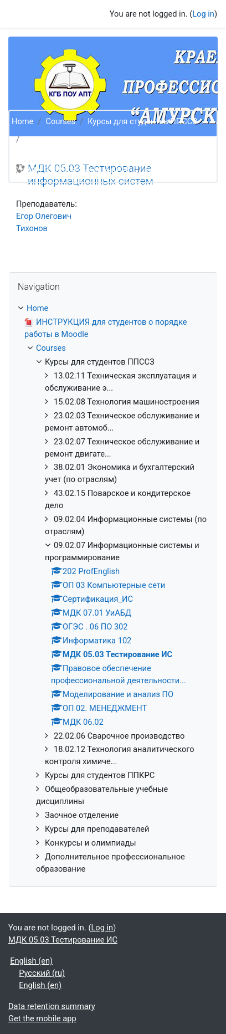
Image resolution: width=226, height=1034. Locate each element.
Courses (60, 121)
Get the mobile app (42, 1018)
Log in (203, 14)
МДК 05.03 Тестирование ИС (78, 170)
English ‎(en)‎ (31, 961)
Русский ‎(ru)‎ (42, 973)
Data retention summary (51, 1006)
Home (22, 121)
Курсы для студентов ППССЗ (142, 121)
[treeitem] (113, 589)
